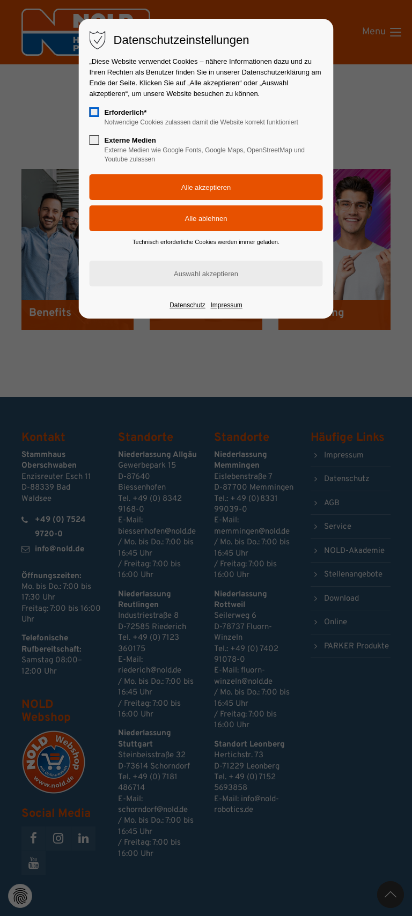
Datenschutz (187, 305)
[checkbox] (94, 112)
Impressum (226, 305)
